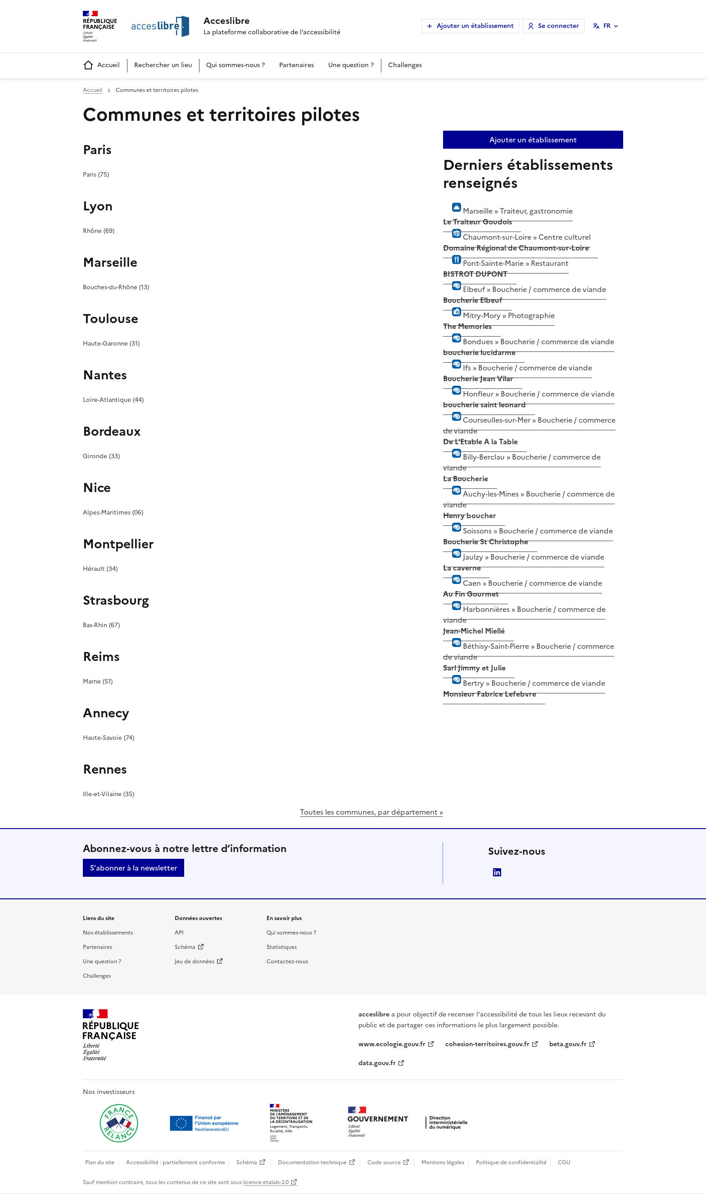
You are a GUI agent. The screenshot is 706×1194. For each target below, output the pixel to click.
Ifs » (517, 372)
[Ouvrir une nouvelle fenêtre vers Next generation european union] (205, 1123)
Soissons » (528, 535)
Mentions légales (442, 1162)
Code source (384, 1162)
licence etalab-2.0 (266, 1182)
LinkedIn (497, 872)
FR (607, 26)
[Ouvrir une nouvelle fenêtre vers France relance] (119, 1123)
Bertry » (524, 687)
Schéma (185, 947)
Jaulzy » (523, 561)
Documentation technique (312, 1162)
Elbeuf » (524, 293)
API (179, 933)
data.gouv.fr (377, 1063)
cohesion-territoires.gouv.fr (487, 1044)
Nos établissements (108, 933)
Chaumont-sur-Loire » (517, 241)
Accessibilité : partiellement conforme (175, 1162)
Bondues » (528, 345)
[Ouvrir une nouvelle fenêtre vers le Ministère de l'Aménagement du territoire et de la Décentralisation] (292, 1123)
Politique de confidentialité (511, 1162)
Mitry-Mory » (499, 319)
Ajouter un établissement (475, 26)
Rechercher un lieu (163, 65)
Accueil (101, 65)
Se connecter (558, 26)
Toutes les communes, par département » (371, 812)
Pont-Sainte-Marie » (506, 267)
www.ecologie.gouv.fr (391, 1044)
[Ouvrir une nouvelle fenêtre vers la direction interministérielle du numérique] (409, 1122)
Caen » (522, 587)
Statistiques (282, 947)
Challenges (405, 65)
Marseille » (508, 215)
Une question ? (351, 65)
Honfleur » (529, 398)
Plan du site (99, 1162)
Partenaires (296, 65)
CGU (564, 1162)
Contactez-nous (287, 961)
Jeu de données (194, 961)
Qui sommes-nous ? (235, 65)
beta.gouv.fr (568, 1044)
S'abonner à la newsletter (133, 867)
